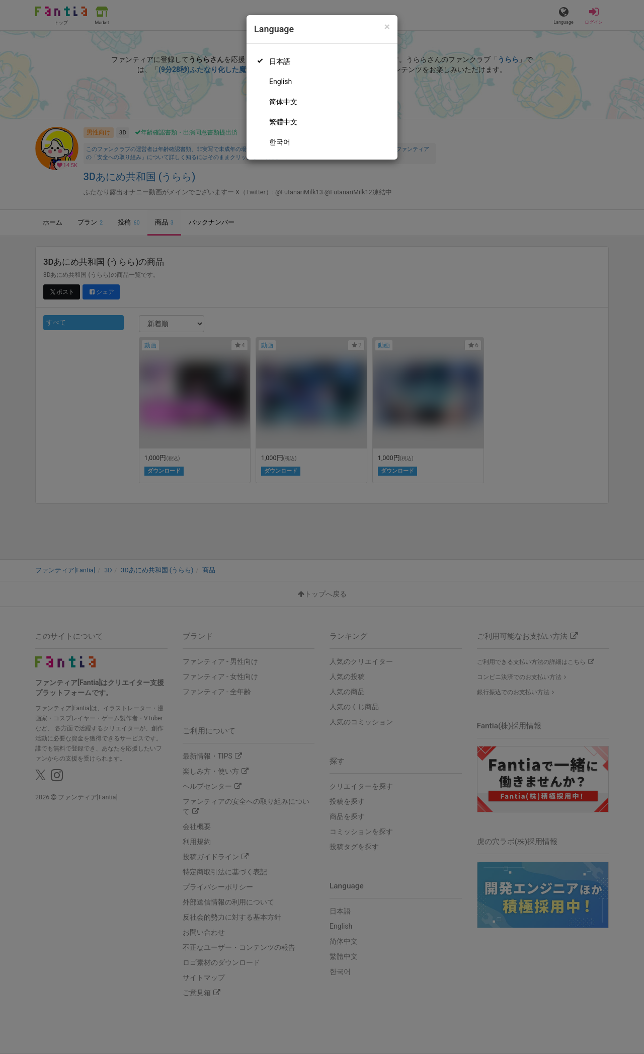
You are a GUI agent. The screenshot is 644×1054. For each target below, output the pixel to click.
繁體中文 (283, 122)
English (280, 82)
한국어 (279, 142)
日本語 (279, 61)
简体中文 (283, 102)
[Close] (387, 27)
